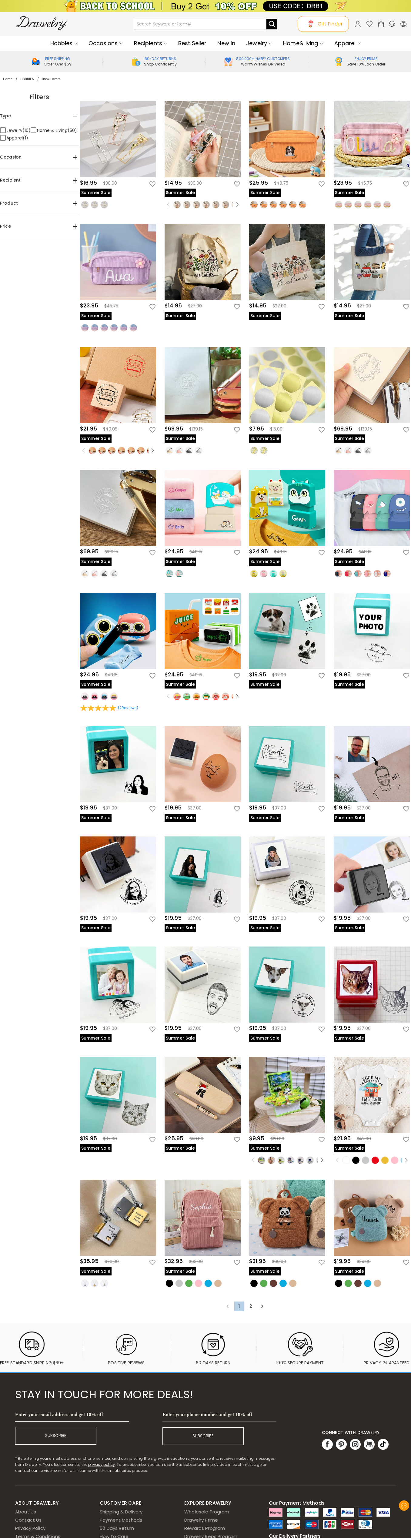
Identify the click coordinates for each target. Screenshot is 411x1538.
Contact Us (28, 1520)
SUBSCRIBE (55, 1436)
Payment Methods (121, 1520)
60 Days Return (117, 1528)
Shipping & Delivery (121, 1512)
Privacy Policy (30, 1528)
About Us (25, 1512)
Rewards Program (204, 1528)
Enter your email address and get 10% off (59, 1414)
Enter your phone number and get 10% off (207, 1414)
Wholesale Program (206, 1512)
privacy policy (101, 1464)
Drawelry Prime (201, 1520)
